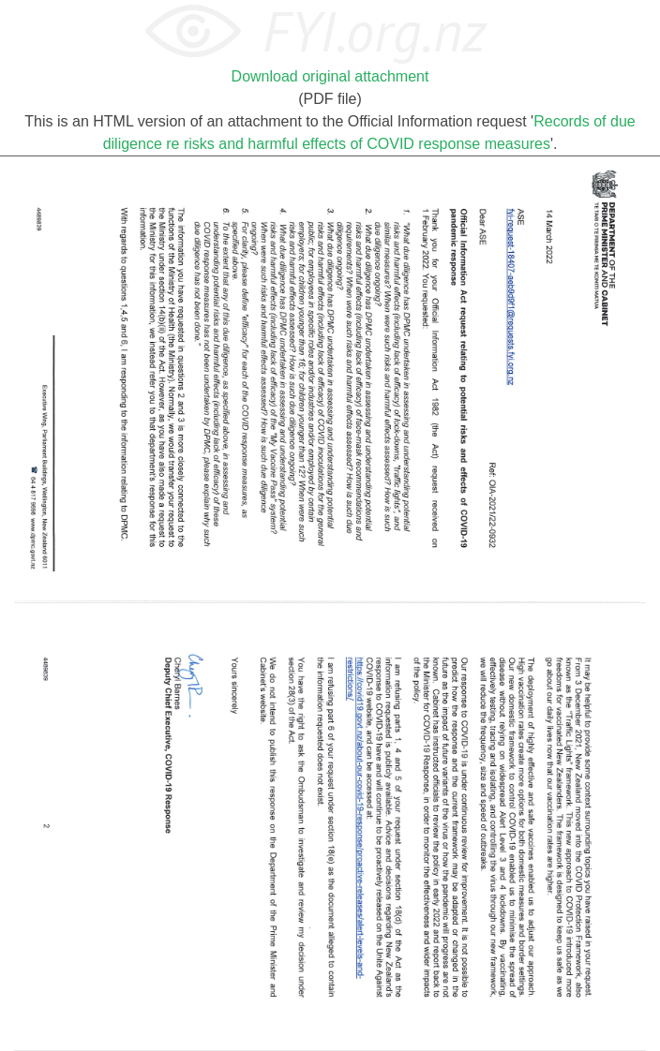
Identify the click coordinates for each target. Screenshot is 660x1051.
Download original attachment (330, 76)
